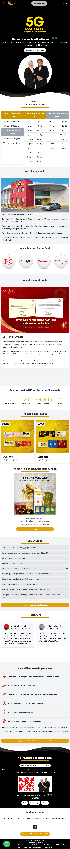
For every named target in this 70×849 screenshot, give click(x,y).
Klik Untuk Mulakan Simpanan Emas (35, 765)
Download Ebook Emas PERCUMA (35, 834)
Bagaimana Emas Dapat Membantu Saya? (35, 741)
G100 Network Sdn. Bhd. (36, 841)
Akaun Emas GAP (35, 529)
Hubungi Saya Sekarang (35, 50)
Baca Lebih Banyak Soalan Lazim (35, 605)
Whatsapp (34, 803)
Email (45, 803)
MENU (65, 3)
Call (24, 803)
